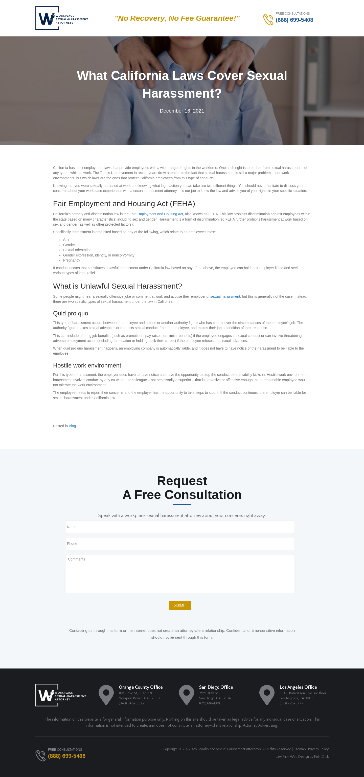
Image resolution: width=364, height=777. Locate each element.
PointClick (321, 757)
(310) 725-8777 (292, 703)
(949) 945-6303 (131, 703)
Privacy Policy (318, 749)
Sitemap (299, 749)
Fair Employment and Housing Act (156, 214)
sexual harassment (225, 296)
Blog (72, 426)
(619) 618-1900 (210, 703)
